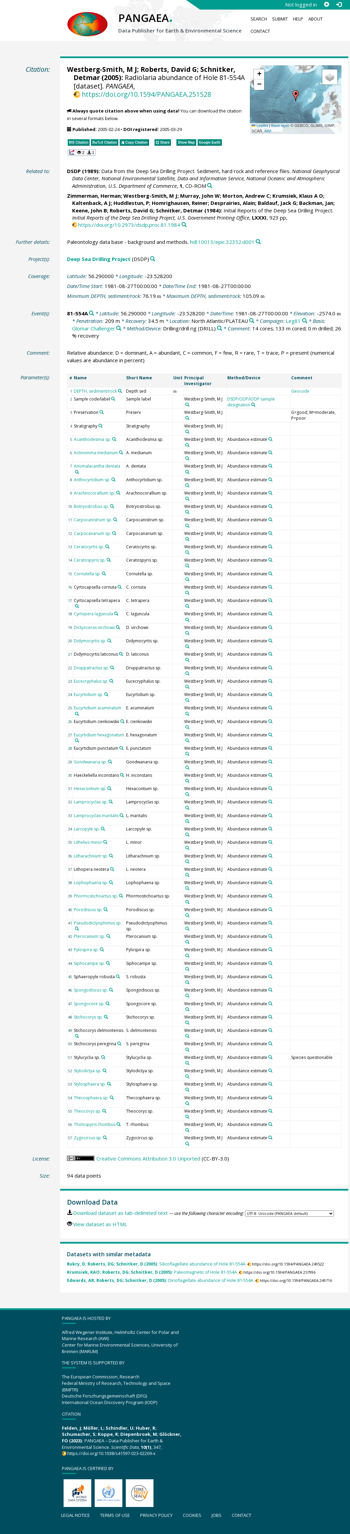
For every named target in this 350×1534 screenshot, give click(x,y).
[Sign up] (326, 4)
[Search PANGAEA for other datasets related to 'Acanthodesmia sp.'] (114, 439)
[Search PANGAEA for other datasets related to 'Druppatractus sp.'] (112, 668)
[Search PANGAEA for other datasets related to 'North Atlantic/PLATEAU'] (251, 321)
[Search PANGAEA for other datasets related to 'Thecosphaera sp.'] (112, 1098)
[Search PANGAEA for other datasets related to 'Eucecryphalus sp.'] (111, 681)
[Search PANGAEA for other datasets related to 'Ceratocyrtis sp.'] (107, 547)
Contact (260, 31)
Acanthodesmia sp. (92, 439)
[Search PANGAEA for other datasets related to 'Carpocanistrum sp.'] (115, 519)
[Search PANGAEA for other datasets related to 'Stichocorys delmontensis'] (77, 1036)
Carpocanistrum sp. (93, 520)
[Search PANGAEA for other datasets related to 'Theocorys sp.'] (104, 1111)
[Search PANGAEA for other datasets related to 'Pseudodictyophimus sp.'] (77, 929)
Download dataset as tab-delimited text (120, 1212)
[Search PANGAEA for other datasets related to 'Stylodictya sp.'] (105, 1070)
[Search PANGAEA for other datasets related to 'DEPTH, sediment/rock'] (120, 391)
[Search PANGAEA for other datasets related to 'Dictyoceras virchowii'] (118, 627)
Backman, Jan (316, 202)
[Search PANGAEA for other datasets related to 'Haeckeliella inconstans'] (122, 775)
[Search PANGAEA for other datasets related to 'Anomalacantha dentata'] (77, 472)
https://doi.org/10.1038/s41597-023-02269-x (111, 1453)
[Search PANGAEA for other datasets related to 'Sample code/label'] (113, 399)
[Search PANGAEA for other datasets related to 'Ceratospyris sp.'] (109, 560)
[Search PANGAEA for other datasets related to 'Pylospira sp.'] (102, 949)
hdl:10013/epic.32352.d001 (222, 241)
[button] (295, 95)
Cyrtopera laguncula (93, 614)
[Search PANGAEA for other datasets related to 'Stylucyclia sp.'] (103, 1057)
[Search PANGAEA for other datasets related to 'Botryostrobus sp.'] (112, 506)
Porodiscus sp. (88, 910)
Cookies (192, 1515)
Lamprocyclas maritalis (96, 815)
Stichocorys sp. (88, 1017)
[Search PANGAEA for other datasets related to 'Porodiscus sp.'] (106, 909)
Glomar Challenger (93, 328)
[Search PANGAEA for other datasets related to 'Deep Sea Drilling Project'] (152, 259)
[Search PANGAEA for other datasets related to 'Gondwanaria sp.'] (110, 762)
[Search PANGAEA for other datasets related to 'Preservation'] (101, 412)
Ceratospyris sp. (90, 560)
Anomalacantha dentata (97, 466)
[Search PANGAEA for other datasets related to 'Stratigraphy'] (100, 426)
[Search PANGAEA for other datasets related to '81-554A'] (91, 313)
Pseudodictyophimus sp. (98, 923)
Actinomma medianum (96, 453)
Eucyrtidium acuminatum (97, 708)
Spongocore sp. (89, 1004)
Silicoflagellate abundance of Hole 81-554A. (156, 1264)
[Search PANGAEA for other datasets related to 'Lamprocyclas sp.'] (111, 802)
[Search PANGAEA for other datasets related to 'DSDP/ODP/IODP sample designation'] (253, 405)
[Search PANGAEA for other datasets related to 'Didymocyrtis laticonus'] (121, 654)
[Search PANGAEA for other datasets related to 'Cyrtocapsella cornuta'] (120, 587)
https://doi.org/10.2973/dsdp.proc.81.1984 (129, 224)
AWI (267, 131)
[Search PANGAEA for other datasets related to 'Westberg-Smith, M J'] (187, 405)
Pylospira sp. (86, 950)
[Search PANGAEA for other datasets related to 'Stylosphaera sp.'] (109, 1084)
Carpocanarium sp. (92, 533)
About (315, 19)
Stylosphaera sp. (90, 1084)
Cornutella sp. (87, 574)
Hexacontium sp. (90, 788)
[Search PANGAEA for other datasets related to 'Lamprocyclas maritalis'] (122, 815)
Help (298, 19)
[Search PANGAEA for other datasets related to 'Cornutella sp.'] (104, 574)
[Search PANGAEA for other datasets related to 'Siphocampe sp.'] (108, 963)
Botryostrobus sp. (91, 506)
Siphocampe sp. (89, 963)
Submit (280, 19)
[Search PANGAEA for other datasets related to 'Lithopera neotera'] (112, 869)
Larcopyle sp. (87, 829)
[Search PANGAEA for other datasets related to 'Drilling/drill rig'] (219, 328)
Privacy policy (156, 1515)
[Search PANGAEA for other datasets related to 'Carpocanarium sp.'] (114, 533)
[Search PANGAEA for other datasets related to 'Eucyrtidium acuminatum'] (77, 714)
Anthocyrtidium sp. (92, 480)
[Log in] (339, 4)
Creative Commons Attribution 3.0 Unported (148, 1158)
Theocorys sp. (87, 1111)
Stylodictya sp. (88, 1071)
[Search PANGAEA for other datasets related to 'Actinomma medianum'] (121, 452)
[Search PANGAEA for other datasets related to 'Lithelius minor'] (105, 842)
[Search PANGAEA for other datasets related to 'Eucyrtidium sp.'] (106, 694)
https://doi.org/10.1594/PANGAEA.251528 (146, 94)
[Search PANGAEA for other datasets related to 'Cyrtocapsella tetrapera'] (77, 606)
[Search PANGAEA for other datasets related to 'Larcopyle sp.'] (103, 829)
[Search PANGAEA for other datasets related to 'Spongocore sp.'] (108, 1003)
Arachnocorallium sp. (94, 493)
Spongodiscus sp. (91, 990)
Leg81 (293, 320)
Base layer (280, 125)
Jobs (216, 1515)
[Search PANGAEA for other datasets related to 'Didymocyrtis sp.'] (109, 641)
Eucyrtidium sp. (88, 694)
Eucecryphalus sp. (91, 681)
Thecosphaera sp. (91, 1098)
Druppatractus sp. (91, 668)
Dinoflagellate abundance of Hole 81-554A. (160, 1280)
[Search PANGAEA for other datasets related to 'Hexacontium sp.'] (109, 788)
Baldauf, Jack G (277, 202)
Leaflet (260, 125)
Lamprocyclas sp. (91, 802)
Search (259, 19)
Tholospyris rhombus (95, 1124)
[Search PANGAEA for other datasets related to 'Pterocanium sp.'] (108, 936)
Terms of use (115, 1515)
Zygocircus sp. (88, 1138)
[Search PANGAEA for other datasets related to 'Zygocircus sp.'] (105, 1138)
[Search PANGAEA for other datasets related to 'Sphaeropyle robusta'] (118, 976)
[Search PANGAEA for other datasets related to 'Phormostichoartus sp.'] (121, 896)
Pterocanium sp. (89, 936)
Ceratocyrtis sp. (89, 547)
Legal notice (75, 1515)
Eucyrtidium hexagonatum (99, 735)
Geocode (300, 391)
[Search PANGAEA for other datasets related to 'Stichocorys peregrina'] (119, 1043)
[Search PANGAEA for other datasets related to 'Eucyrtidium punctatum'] (121, 748)
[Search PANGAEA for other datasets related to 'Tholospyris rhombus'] (119, 1124)
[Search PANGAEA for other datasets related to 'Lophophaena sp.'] (111, 882)
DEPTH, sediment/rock (95, 391)
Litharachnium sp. (91, 856)
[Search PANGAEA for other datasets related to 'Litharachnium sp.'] (111, 856)
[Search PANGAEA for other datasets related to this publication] (209, 185)
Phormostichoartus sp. (96, 896)
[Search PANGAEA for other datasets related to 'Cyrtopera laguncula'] (116, 614)
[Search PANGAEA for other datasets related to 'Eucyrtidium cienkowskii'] (122, 721)
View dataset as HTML (100, 1224)
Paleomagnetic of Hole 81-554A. (152, 1272)
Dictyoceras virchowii (94, 627)
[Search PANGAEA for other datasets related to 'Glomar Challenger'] (118, 328)
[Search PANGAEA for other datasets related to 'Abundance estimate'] (270, 439)
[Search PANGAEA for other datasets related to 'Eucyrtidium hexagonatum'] (77, 740)
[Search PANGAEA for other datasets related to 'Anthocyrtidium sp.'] (113, 479)
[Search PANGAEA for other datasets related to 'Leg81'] (304, 321)
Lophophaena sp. (91, 883)
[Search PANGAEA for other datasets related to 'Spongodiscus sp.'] (111, 990)
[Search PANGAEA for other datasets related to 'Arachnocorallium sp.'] (118, 493)
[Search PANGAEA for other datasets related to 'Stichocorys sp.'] (106, 1017)
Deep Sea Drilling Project (99, 258)
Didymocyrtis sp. (90, 641)
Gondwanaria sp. (90, 762)
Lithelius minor (88, 842)
